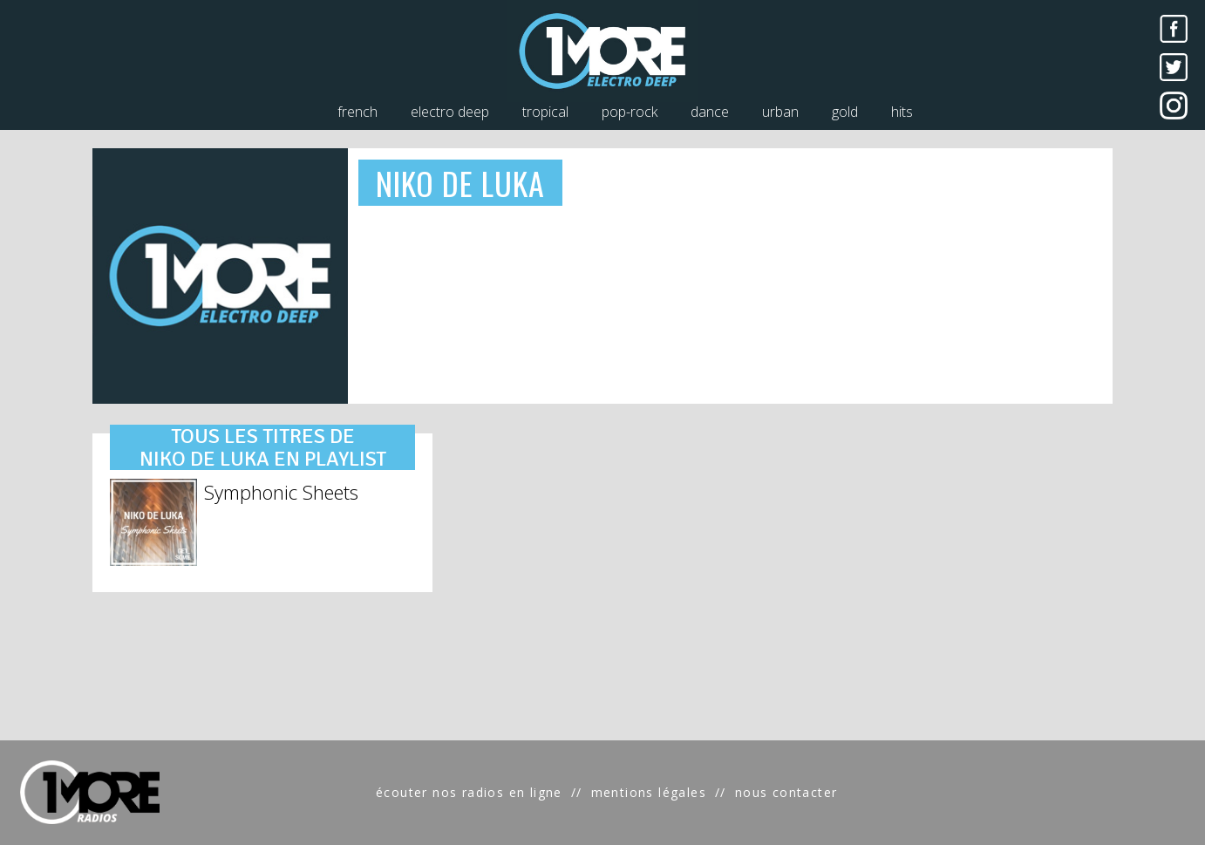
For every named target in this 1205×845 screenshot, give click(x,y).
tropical (545, 111)
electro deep (450, 111)
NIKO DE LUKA (461, 183)
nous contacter (786, 792)
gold (845, 111)
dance (710, 111)
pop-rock (629, 111)
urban (780, 111)
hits (902, 111)
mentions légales (648, 792)
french (357, 111)
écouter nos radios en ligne (469, 792)
